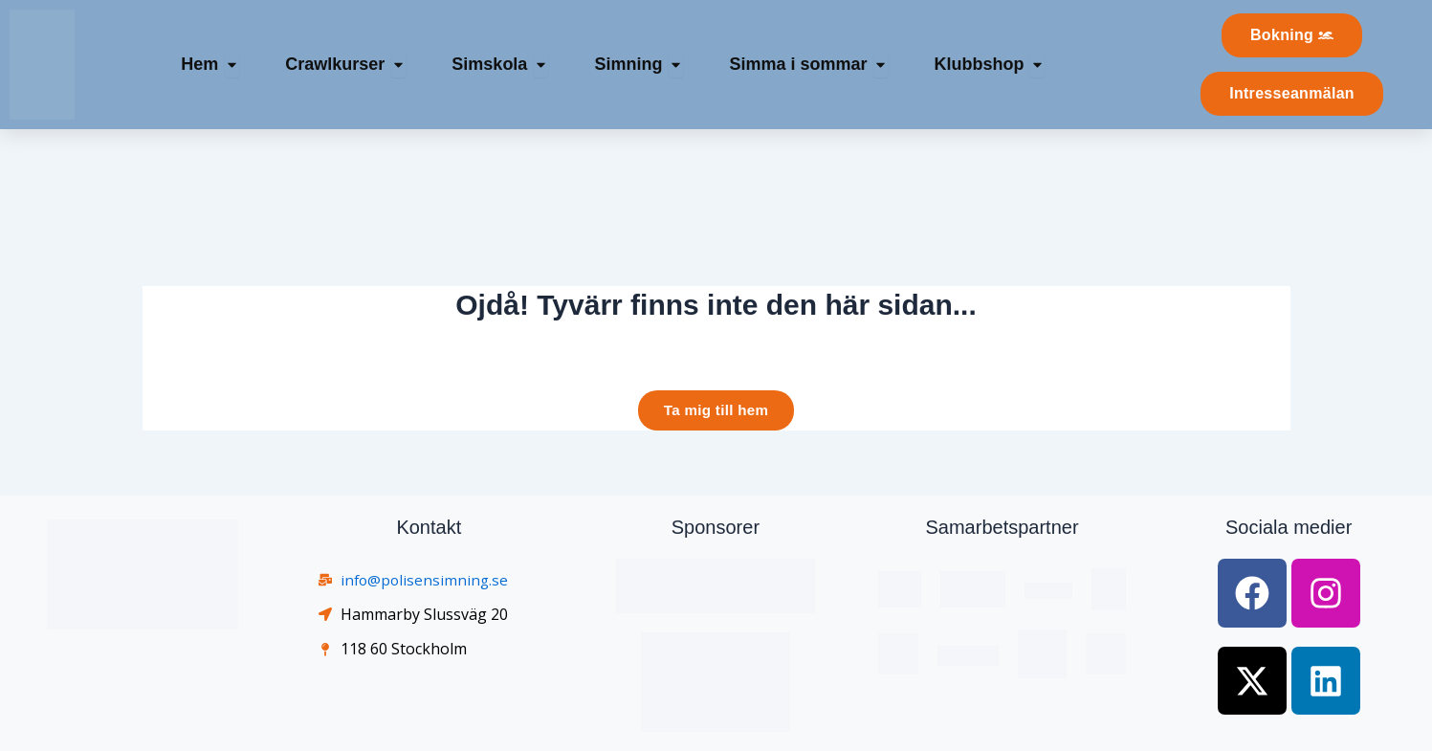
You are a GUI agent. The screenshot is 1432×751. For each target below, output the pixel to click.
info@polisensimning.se (426, 580)
